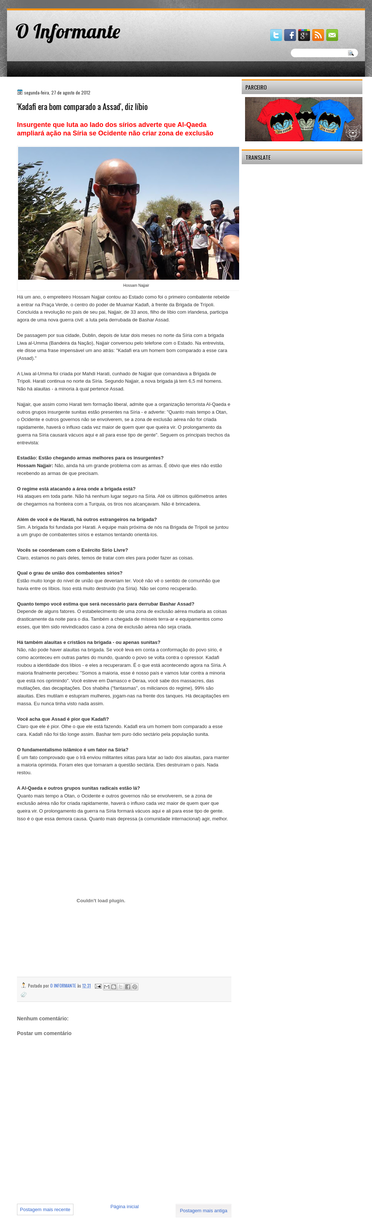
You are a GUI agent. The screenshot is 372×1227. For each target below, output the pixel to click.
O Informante (68, 31)
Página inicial (124, 1206)
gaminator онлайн (41, 3)
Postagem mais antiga (203, 1210)
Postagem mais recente (45, 1209)
